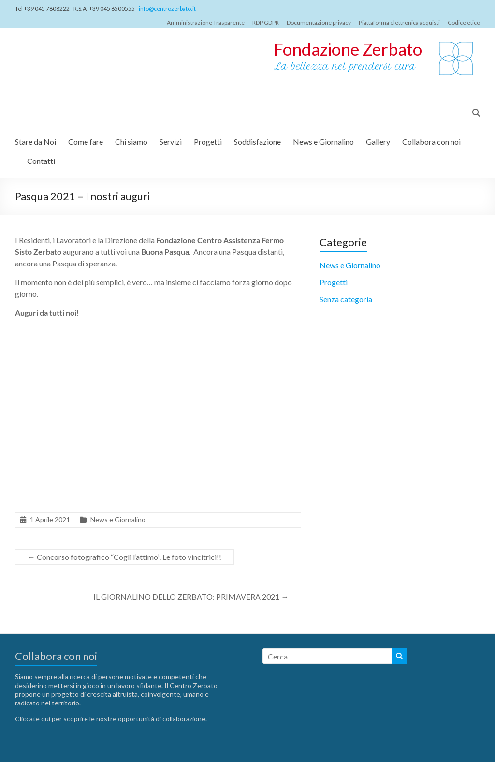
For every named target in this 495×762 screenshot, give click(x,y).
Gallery (378, 141)
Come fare (85, 141)
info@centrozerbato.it (167, 8)
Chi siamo (131, 141)
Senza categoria (346, 299)
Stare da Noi (35, 141)
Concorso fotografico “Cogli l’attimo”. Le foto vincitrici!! (124, 556)
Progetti (208, 141)
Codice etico (464, 22)
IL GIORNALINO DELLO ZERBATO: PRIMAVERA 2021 (191, 596)
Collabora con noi (431, 141)
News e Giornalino (323, 141)
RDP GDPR (265, 22)
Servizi (171, 141)
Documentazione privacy (319, 22)
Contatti (41, 160)
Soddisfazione (257, 141)
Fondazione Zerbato (348, 49)
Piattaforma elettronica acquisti (399, 22)
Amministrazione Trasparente (206, 22)
